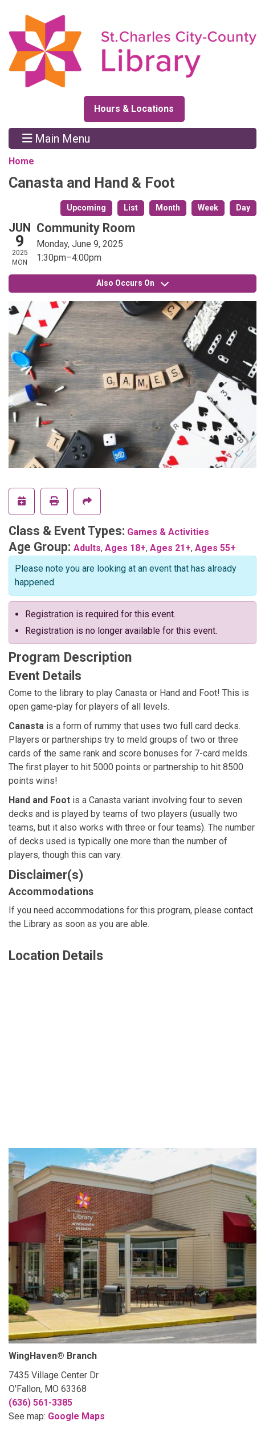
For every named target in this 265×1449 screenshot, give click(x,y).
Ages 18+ (125, 548)
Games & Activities (168, 532)
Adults (87, 548)
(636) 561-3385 (40, 1402)
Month (168, 207)
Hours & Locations (134, 108)
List (131, 207)
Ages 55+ (215, 548)
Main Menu (56, 138)
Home (21, 161)
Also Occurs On (132, 283)
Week (208, 207)
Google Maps (76, 1416)
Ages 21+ (170, 548)
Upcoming (86, 207)
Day (243, 207)
